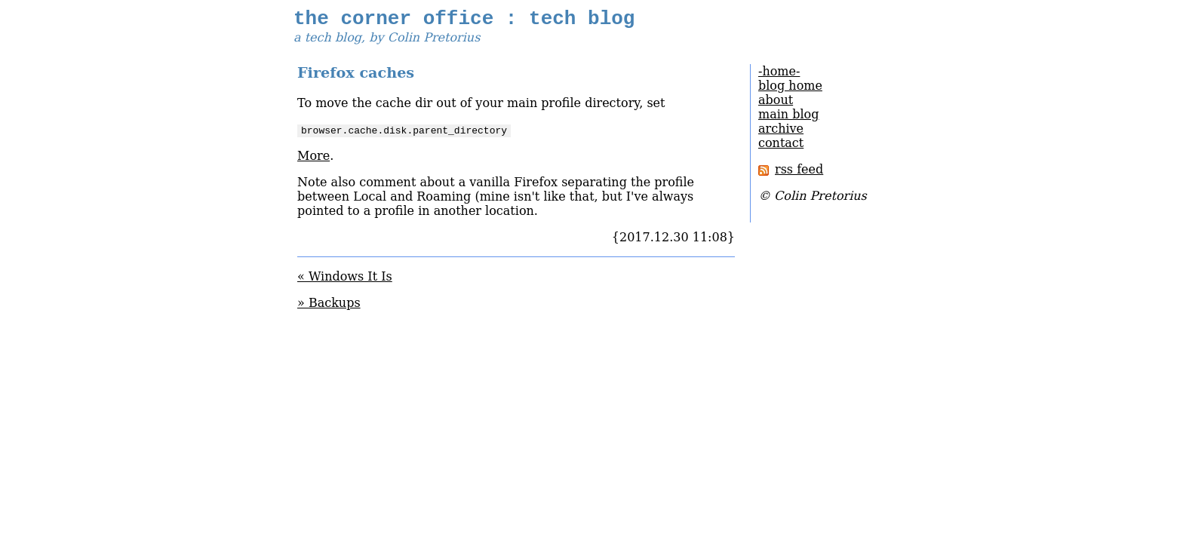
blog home (790, 90)
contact (781, 147)
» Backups (329, 307)
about (775, 104)
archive (781, 133)
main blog (788, 119)
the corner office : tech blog (464, 21)
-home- (779, 76)
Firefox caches (355, 77)
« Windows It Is (344, 281)
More (313, 160)
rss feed (790, 174)
